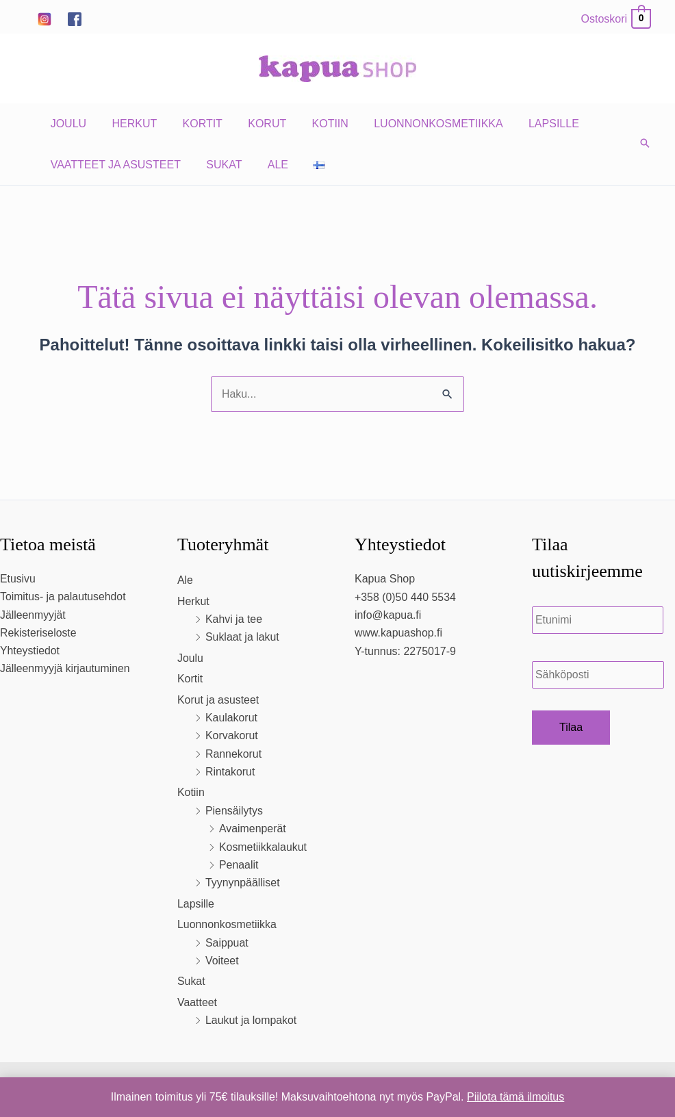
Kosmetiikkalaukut (263, 847)
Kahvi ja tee (234, 619)
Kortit (193, 123)
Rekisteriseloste (38, 633)
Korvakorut (231, 735)
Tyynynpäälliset (242, 883)
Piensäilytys (234, 811)
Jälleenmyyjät (33, 615)
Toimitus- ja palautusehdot (63, 597)
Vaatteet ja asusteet (114, 164)
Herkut (128, 123)
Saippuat (227, 943)
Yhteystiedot (30, 651)
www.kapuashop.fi (399, 633)
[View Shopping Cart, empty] (615, 19)
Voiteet (222, 960)
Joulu (66, 123)
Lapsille (530, 123)
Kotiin (314, 123)
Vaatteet (197, 1002)
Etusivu (18, 579)
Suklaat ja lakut (242, 637)
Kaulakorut (231, 717)
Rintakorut (230, 772)
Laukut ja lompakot (251, 1020)
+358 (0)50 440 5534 (406, 597)
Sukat (218, 164)
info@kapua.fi (388, 615)
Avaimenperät (252, 828)
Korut (254, 123)
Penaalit (239, 865)
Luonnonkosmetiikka (418, 123)
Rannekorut (233, 754)
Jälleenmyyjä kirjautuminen (65, 669)
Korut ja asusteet (218, 700)
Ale (268, 164)
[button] (645, 144)
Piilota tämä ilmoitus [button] (515, 1097)
